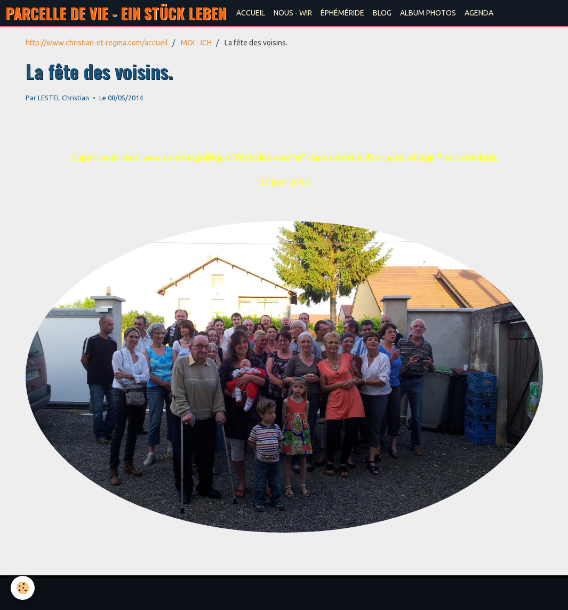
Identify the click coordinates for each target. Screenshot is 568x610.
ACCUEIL (250, 13)
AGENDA (479, 13)
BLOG (382, 13)
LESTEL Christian (63, 97)
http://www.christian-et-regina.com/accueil (97, 42)
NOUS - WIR (293, 13)
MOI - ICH (196, 42)
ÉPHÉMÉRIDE (342, 13)
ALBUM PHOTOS (428, 13)
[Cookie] (23, 588)
